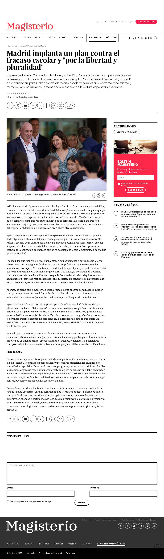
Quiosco (99, 22)
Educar (26, 38)
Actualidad (13, 38)
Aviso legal (132, 183)
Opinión (52, 38)
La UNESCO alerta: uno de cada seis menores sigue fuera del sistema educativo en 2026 (138, 214)
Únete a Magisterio (126, 520)
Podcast (78, 38)
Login (130, 22)
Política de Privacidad (32, 502)
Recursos (39, 38)
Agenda (63, 38)
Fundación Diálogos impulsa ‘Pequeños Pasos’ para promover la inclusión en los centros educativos (139, 227)
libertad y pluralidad (127, 132)
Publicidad (109, 22)
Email (10, 488)
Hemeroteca (121, 22)
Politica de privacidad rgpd (50, 553)
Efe (8, 97)
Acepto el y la (134, 184)
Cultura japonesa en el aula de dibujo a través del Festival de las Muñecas (137, 254)
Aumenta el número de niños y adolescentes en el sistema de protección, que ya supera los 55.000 (136, 241)
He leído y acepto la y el (30, 502)
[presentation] (28, 450)
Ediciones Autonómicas (102, 38)
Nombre (94, 488)
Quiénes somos (142, 520)
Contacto (153, 520)
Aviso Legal (47, 502)
